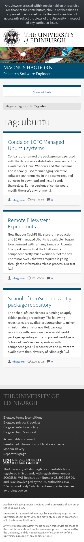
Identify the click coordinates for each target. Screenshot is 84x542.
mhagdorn (18, 200)
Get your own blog (13, 507)
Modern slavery (13, 449)
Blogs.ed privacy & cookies (21, 422)
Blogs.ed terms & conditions (22, 417)
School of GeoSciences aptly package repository (39, 301)
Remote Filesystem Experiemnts (29, 223)
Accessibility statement (19, 439)
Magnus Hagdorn (28, 68)
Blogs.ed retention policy (20, 427)
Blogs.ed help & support (19, 432)
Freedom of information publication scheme (33, 444)
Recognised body (16, 486)
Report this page (14, 454)
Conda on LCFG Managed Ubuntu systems (36, 145)
